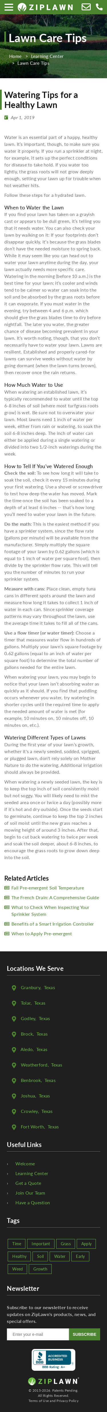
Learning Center (31, 1173)
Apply (86, 1243)
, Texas (38, 987)
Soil (40, 1256)
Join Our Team (30, 1192)
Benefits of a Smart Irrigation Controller (52, 923)
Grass (66, 1243)
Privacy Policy (67, 1401)
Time (16, 1243)
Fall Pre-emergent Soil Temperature (47, 887)
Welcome (25, 1163)
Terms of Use (39, 1401)
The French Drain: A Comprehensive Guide (55, 897)
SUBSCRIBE (84, 1334)
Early (80, 1256)
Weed (17, 1268)
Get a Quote (28, 1183)
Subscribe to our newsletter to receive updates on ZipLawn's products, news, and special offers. (51, 1314)
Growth (40, 1268)
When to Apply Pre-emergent (41, 933)
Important (41, 1243)
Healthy (19, 1256)
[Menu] (9, 7)
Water (59, 1256)
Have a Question (32, 1202)
